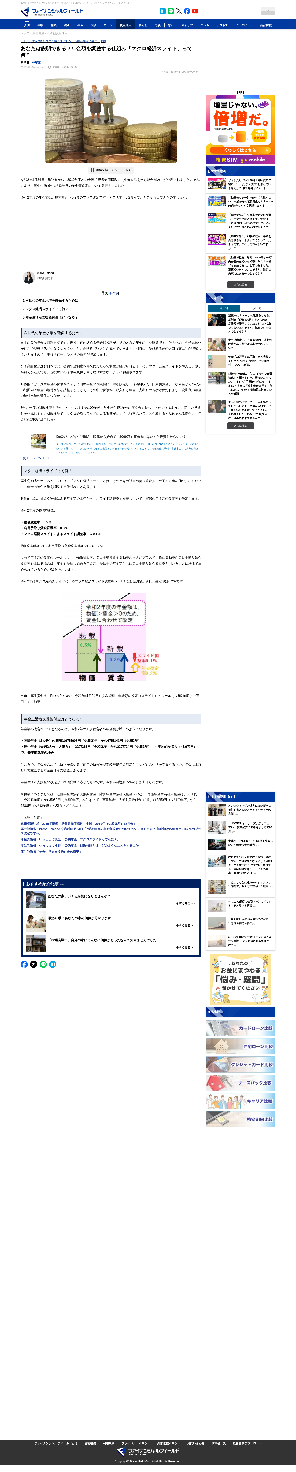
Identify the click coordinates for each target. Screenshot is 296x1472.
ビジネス (222, 25)
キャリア (187, 25)
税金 (67, 25)
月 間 (257, 308)
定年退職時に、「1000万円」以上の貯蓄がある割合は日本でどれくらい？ (250, 344)
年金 (80, 25)
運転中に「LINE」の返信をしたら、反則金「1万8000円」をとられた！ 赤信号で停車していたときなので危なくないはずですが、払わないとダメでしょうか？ (250, 323)
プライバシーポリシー (135, 1443)
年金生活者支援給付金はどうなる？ (50, 317)
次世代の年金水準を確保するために (50, 301)
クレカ (204, 25)
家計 (171, 25)
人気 (27, 25)
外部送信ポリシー (168, 1443)
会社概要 (90, 1443)
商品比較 (266, 25)
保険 (93, 25)
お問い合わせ (196, 1443)
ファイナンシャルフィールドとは (55, 1443)
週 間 (224, 308)
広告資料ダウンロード (247, 1443)
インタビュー (244, 25)
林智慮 (36, 62)
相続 (54, 25)
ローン (108, 25)
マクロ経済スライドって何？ (45, 309)
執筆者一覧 (219, 1443)
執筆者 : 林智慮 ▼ (47, 273)
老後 (158, 25)
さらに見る (240, 284)
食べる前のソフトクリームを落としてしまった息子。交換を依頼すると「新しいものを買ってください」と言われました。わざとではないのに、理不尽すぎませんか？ (249, 410)
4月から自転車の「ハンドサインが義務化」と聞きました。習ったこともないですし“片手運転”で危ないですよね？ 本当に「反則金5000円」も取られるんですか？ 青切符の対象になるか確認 (250, 383)
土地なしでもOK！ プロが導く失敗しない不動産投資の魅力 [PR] (63, 41)
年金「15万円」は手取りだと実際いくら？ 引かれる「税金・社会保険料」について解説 (249, 360)
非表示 (113, 293)
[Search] (231, 11)
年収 (40, 25)
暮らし (143, 25)
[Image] (52, 12)
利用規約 (108, 1443)
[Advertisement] (111, 238)
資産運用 (125, 25)
